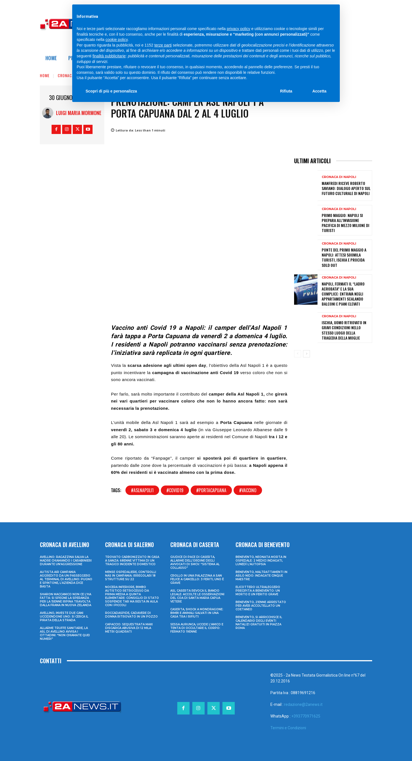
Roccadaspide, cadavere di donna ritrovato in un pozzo (131, 614)
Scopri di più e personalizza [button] (111, 91)
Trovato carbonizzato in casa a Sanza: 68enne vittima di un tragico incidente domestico (132, 560)
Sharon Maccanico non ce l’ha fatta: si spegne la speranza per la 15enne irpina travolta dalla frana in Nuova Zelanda (65, 599)
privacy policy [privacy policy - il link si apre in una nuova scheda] (238, 28)
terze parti (163, 45)
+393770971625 (305, 716)
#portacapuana (211, 490)
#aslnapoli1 (142, 490)
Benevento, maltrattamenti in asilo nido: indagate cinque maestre (261, 575)
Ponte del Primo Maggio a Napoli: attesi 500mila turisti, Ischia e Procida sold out (344, 257)
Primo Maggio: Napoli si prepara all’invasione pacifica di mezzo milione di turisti (345, 222)
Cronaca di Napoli (339, 177)
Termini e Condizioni (288, 728)
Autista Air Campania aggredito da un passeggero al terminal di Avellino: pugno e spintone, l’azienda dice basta (66, 579)
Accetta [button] (319, 91)
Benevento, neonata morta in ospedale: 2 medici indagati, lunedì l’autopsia (261, 560)
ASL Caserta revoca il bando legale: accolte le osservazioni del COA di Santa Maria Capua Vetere (197, 596)
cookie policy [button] (117, 39)
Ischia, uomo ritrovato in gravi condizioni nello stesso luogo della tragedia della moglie (344, 330)
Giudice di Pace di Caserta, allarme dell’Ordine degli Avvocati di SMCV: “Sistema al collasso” (195, 562)
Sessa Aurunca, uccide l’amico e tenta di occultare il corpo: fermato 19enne (196, 628)
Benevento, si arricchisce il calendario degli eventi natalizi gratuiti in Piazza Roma (259, 622)
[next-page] (306, 353)
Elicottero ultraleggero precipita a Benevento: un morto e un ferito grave (258, 590)
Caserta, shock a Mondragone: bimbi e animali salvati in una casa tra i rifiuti (196, 613)
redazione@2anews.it (303, 704)
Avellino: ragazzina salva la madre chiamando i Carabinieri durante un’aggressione (66, 560)
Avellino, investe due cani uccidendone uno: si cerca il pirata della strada (64, 616)
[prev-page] (297, 353)
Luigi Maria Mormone (78, 112)
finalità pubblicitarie (109, 56)
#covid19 (174, 490)
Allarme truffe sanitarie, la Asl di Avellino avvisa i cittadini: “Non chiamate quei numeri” (65, 633)
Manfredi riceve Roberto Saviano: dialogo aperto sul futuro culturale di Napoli (346, 188)
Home (45, 75)
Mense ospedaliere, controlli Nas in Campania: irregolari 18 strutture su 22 (130, 575)
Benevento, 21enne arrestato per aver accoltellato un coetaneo (261, 605)
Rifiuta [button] (286, 91)
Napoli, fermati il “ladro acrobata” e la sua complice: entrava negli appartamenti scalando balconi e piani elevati (343, 294)
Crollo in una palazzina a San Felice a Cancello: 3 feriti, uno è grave (197, 579)
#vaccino (247, 490)
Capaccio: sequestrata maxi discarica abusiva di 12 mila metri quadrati (129, 628)
